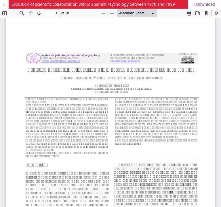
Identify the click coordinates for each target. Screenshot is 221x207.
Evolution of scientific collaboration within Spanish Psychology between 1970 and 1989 (93, 4)
